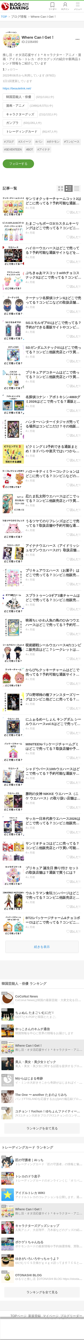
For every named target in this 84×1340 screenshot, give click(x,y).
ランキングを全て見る (42, 1128)
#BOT (29, 149)
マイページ (50, 1316)
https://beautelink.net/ (17, 88)
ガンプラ (12, 123)
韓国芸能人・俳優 (18, 97)
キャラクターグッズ (20, 114)
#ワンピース (71, 142)
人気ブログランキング (15, 6)
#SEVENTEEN (13, 149)
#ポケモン (53, 142)
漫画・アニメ (15, 105)
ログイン (65, 9)
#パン (38, 142)
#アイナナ (43, 149)
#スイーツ (24, 142)
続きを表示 (42, 947)
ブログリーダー (71, 1316)
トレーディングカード (21, 131)
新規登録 (34, 1316)
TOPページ (18, 1316)
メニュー (78, 9)
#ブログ (9, 142)
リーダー (53, 9)
